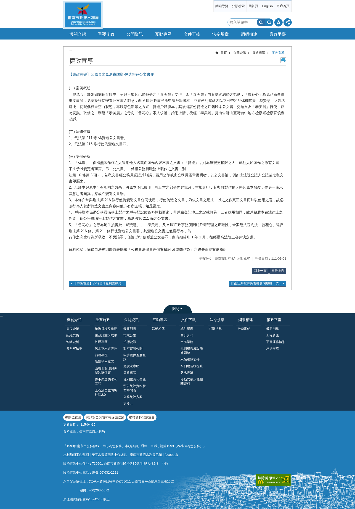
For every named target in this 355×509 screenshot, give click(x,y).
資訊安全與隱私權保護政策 (105, 417)
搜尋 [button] (261, 22)
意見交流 (272, 348)
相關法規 (215, 328)
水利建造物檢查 (191, 366)
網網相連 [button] (249, 34)
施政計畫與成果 (106, 335)
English (267, 6)
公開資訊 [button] (135, 34)
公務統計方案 (133, 397)
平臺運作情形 (275, 342)
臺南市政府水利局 (83, 15)
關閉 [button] (175, 309)
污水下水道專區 (106, 348)
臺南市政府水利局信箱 (146, 454)
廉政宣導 (278, 53)
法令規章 (217, 320)
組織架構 (72, 335)
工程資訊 (272, 335)
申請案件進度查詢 (134, 357)
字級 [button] (278, 22)
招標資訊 (129, 342)
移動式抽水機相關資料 (191, 381)
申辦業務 (186, 342)
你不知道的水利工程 (106, 381)
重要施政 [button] (106, 34)
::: (214, 2)
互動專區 (160, 320)
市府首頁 (283, 6)
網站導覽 (221, 6)
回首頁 (253, 6)
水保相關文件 (190, 359)
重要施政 (102, 320)
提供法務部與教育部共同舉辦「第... (256, 283)
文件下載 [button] (192, 34)
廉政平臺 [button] (277, 34)
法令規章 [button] (220, 34)
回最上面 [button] (277, 270)
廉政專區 (258, 53)
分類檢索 (238, 6)
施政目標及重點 (106, 328)
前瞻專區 (101, 355)
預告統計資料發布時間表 (134, 388)
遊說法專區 (131, 366)
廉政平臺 (274, 320)
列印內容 (283, 60)
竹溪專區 (101, 342)
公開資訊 (239, 53)
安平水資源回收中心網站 (109, 454)
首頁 (223, 53)
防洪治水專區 (104, 362)
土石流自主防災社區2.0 (106, 392)
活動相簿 (158, 328)
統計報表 (186, 328)
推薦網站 (244, 328)
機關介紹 (74, 320)
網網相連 (245, 320)
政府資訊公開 (133, 348)
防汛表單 (186, 372)
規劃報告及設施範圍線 (191, 351)
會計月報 (186, 335)
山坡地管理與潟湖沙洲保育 (106, 370)
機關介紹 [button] (77, 34)
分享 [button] (287, 22)
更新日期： (71, 424)
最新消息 (129, 328)
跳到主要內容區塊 (2, 2)
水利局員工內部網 (76, 454)
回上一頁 (260, 270)
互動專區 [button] (163, 34)
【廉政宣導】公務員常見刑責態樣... (99, 283)
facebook (171, 454)
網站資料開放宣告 (142, 417)
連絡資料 (72, 342)
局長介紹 (72, 328)
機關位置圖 (73, 417)
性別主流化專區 (134, 379)
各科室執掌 (74, 348)
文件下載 (188, 320)
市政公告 (129, 335)
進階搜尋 (269, 22)
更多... (127, 403)
